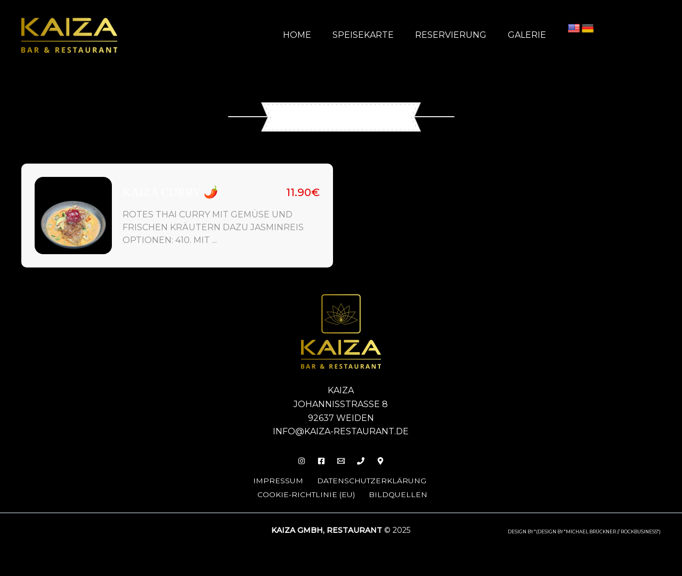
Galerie (529, 35)
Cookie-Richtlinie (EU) (307, 494)
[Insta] (295, 460)
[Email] (341, 460)
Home (312, 35)
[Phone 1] (363, 460)
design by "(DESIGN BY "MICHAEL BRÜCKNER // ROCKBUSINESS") (584, 530)
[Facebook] (318, 460)
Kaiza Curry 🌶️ (170, 192)
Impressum (272, 480)
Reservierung (457, 35)
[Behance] (386, 460)
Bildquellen (402, 494)
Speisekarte (373, 35)
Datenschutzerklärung (370, 480)
